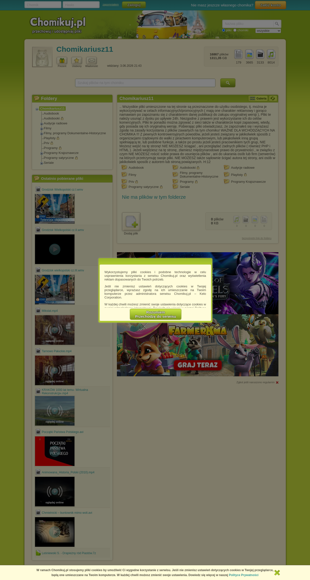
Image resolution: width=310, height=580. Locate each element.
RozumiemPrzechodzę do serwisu (155, 314)
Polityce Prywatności (243, 575)
